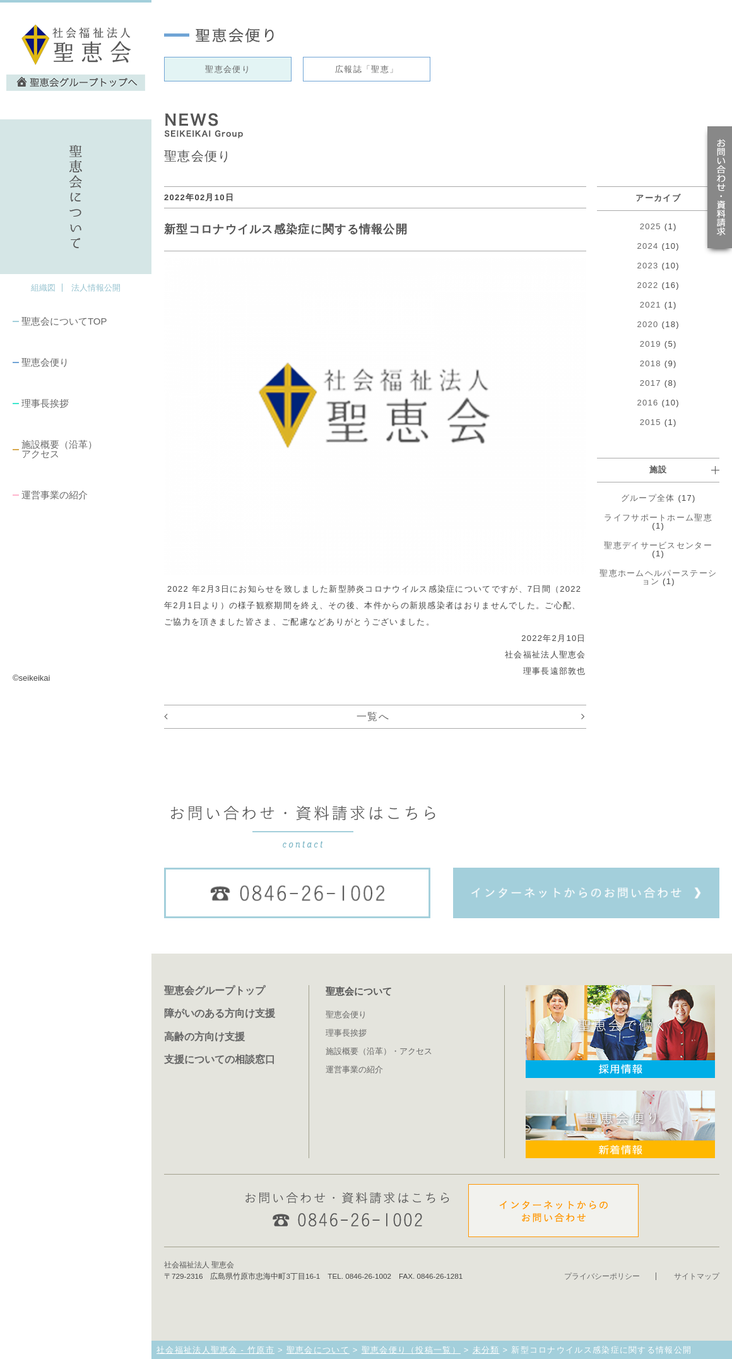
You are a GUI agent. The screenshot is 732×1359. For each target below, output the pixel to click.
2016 (648, 402)
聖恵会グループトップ (214, 990)
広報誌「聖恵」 (366, 69)
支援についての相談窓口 (219, 1059)
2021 (650, 304)
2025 (650, 226)
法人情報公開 (96, 288)
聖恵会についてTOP (64, 321)
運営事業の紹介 (54, 494)
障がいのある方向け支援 (219, 1013)
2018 (650, 363)
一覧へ (373, 716)
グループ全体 (648, 498)
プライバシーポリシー (602, 1276)
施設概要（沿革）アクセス (59, 449)
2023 (648, 265)
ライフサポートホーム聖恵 (658, 517)
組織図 (43, 288)
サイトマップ (696, 1276)
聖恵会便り (45, 362)
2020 (648, 324)
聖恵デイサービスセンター (658, 545)
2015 (650, 422)
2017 (650, 383)
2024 (648, 246)
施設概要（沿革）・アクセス (379, 1051)
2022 (648, 285)
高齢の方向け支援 (204, 1036)
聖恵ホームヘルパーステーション (658, 577)
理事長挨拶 (45, 403)
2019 (650, 344)
